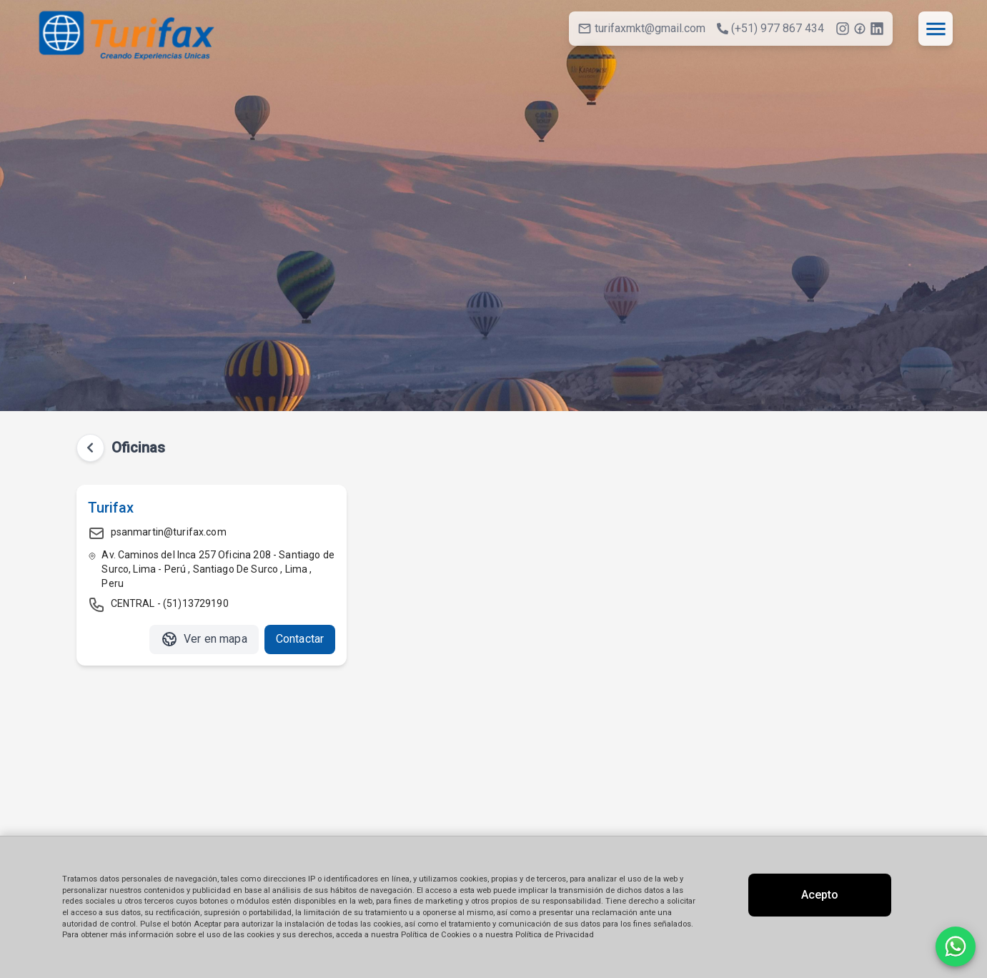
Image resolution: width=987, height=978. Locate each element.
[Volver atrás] (90, 448)
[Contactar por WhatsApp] (956, 947)
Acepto (819, 895)
